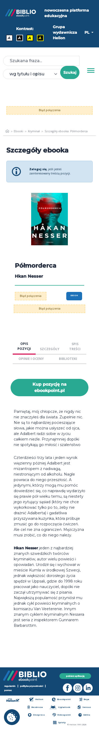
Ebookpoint (61, 699)
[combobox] (34, 74)
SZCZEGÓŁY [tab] (49, 349)
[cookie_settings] (12, 717)
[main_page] (7, 131)
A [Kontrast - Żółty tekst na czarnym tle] (40, 38)
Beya (84, 699)
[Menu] (91, 70)
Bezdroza (35, 707)
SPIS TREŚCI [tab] (75, 346)
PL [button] (87, 32)
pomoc (8, 690)
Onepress (36, 715)
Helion (36, 699)
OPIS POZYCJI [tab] (24, 346)
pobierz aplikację (75, 676)
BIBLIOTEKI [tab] (68, 358)
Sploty (59, 722)
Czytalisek (60, 707)
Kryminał (34, 131)
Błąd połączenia (49, 110)
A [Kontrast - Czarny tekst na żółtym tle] (29, 38)
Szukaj (69, 72)
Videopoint (62, 715)
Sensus (84, 707)
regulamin (10, 686)
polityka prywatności (31, 686)
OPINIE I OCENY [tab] (31, 358)
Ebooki (18, 131)
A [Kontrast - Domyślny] (9, 38)
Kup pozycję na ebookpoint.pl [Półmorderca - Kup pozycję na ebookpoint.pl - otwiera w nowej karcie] (49, 387)
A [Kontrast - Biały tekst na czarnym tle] (19, 38)
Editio (84, 715)
